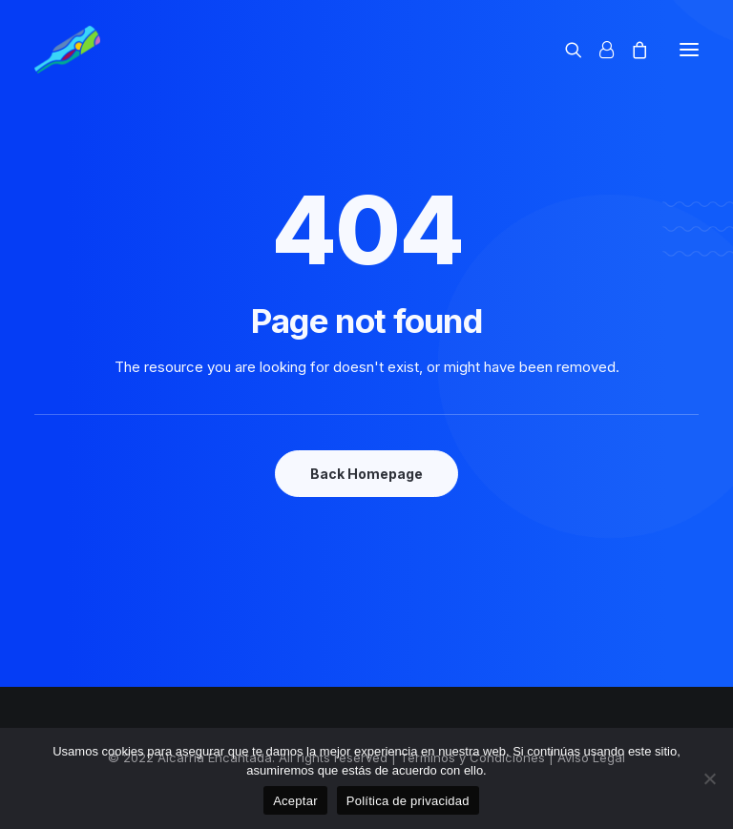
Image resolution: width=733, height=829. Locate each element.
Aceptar (295, 801)
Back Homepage (366, 474)
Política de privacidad (408, 801)
